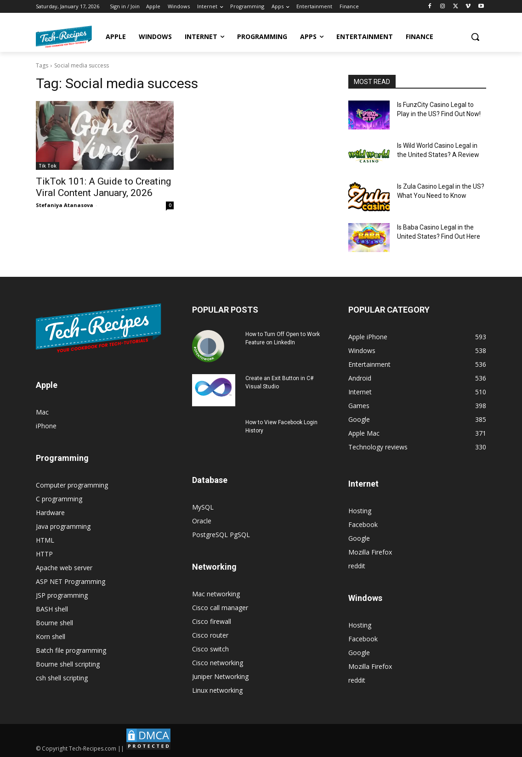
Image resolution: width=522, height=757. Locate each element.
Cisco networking (217, 662)
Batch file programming (71, 650)
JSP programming (62, 595)
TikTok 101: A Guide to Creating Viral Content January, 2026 (103, 187)
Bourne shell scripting (68, 664)
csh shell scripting (62, 677)
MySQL (203, 507)
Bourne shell (54, 622)
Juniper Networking (220, 676)
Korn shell (50, 636)
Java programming (63, 526)
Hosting (359, 510)
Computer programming (72, 485)
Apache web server (64, 567)
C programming (59, 498)
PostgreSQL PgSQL (221, 534)
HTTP (44, 554)
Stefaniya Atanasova (64, 205)
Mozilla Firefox (370, 552)
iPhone (46, 425)
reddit (356, 565)
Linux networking (217, 690)
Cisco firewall (211, 621)
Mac (42, 412)
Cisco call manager (220, 607)
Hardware (50, 512)
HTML (45, 540)
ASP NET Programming (70, 581)
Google (359, 538)
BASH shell (52, 609)
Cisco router (210, 635)
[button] (475, 37)
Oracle (201, 520)
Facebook (363, 524)
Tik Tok (48, 166)
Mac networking (216, 593)
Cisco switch (210, 649)
